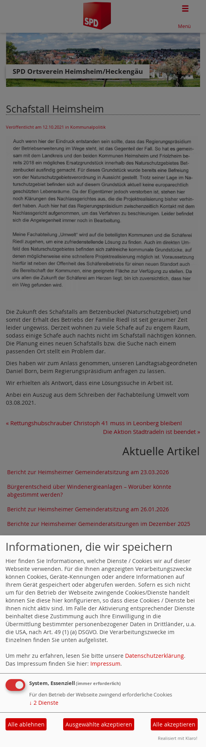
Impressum (105, 663)
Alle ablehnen (26, 724)
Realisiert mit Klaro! (177, 738)
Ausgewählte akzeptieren (99, 724)
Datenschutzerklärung (154, 655)
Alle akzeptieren (174, 724)
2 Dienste (43, 702)
